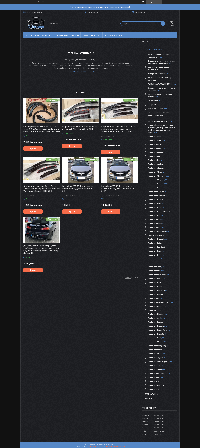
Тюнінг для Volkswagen (157, 361)
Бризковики (153, 100)
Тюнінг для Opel (154, 318)
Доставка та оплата (113, 35)
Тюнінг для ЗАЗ (154, 381)
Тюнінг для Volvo (155, 369)
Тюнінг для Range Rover (157, 330)
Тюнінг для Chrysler (156, 180)
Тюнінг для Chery (155, 172)
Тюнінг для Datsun (155, 199)
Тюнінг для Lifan (154, 282)
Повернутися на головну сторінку (81, 71)
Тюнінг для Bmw (154, 148)
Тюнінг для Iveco (154, 255)
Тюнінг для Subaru (155, 350)
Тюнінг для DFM (154, 203)
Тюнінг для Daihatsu (156, 196)
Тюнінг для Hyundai (156, 239)
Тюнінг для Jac (154, 259)
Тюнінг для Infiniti (155, 243)
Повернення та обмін (91, 35)
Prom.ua (112, 444)
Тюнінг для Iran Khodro (157, 247)
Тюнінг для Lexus (155, 278)
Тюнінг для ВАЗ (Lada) (157, 373)
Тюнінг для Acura (155, 140)
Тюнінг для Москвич (156, 385)
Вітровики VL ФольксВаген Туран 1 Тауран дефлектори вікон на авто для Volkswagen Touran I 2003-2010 (41, 188)
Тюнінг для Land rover (157, 274)
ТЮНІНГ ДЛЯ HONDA (156, 235)
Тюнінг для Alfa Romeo (157, 144)
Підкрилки (152, 104)
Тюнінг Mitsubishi (155, 310)
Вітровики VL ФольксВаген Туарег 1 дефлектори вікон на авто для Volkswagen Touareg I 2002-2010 (118, 128)
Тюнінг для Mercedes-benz (159, 302)
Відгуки (148, 398)
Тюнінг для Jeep (154, 267)
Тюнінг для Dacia (155, 188)
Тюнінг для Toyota (155, 357)
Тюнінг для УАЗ (154, 389)
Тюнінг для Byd (154, 160)
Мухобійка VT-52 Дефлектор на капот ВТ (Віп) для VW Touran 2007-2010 (79, 188)
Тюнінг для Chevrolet (156, 176)
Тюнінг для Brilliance (156, 152)
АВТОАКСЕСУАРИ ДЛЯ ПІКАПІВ (160, 84)
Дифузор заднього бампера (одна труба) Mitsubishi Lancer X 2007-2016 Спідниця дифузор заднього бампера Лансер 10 (41, 249)
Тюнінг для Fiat (154, 215)
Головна (28, 35)
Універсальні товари (156, 73)
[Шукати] (163, 23)
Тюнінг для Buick (154, 156)
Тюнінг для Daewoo (156, 192)
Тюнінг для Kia (154, 271)
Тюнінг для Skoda (155, 342)
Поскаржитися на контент (94, 446)
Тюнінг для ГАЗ (154, 377)
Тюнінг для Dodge (155, 207)
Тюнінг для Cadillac (156, 164)
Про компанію (151, 394)
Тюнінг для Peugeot (156, 322)
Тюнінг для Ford (154, 219)
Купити (33, 149)
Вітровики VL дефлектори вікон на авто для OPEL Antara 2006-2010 (79, 127)
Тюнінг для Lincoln (155, 286)
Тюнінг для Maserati (156, 290)
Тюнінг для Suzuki (155, 353)
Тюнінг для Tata (154, 365)
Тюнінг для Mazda (155, 294)
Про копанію (62, 35)
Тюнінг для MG (154, 298)
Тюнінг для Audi (154, 136)
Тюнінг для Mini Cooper (157, 306)
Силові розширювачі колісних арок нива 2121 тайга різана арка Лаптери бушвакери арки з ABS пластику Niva (41, 128)
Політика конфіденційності (115, 446)
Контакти (75, 35)
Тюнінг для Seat (154, 338)
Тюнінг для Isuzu (155, 251)
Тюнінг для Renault (156, 334)
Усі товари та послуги (130, 277)
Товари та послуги (43, 35)
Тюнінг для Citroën (155, 184)
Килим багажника (155, 108)
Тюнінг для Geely (155, 223)
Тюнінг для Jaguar (155, 263)
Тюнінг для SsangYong (157, 346)
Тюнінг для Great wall (157, 231)
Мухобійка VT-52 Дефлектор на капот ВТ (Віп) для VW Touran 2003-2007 (118, 188)
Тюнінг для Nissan (155, 314)
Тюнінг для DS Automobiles (159, 211)
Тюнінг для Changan (156, 168)
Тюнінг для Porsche (156, 326)
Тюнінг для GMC (154, 227)
